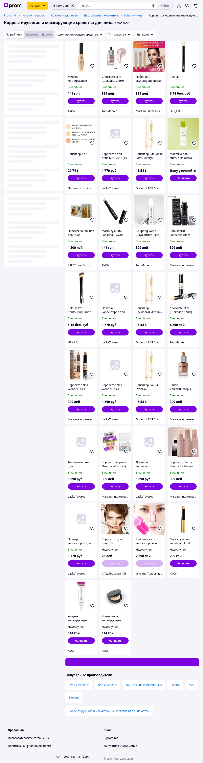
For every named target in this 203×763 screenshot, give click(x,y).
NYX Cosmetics (107, 685)
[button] (81, 101)
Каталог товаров (33, 15)
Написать (183, 178)
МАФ (192, 685)
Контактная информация (120, 746)
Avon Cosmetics (79, 685)
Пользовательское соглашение (29, 738)
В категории (63, 5)
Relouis (175, 685)
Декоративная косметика (101, 15)
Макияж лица (133, 15)
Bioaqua (74, 697)
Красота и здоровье (64, 15)
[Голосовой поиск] (153, 5)
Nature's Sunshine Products (144, 685)
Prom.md (10, 15)
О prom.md (110, 738)
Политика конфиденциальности (29, 746)
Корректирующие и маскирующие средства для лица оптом (109, 711)
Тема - (71, 756)
